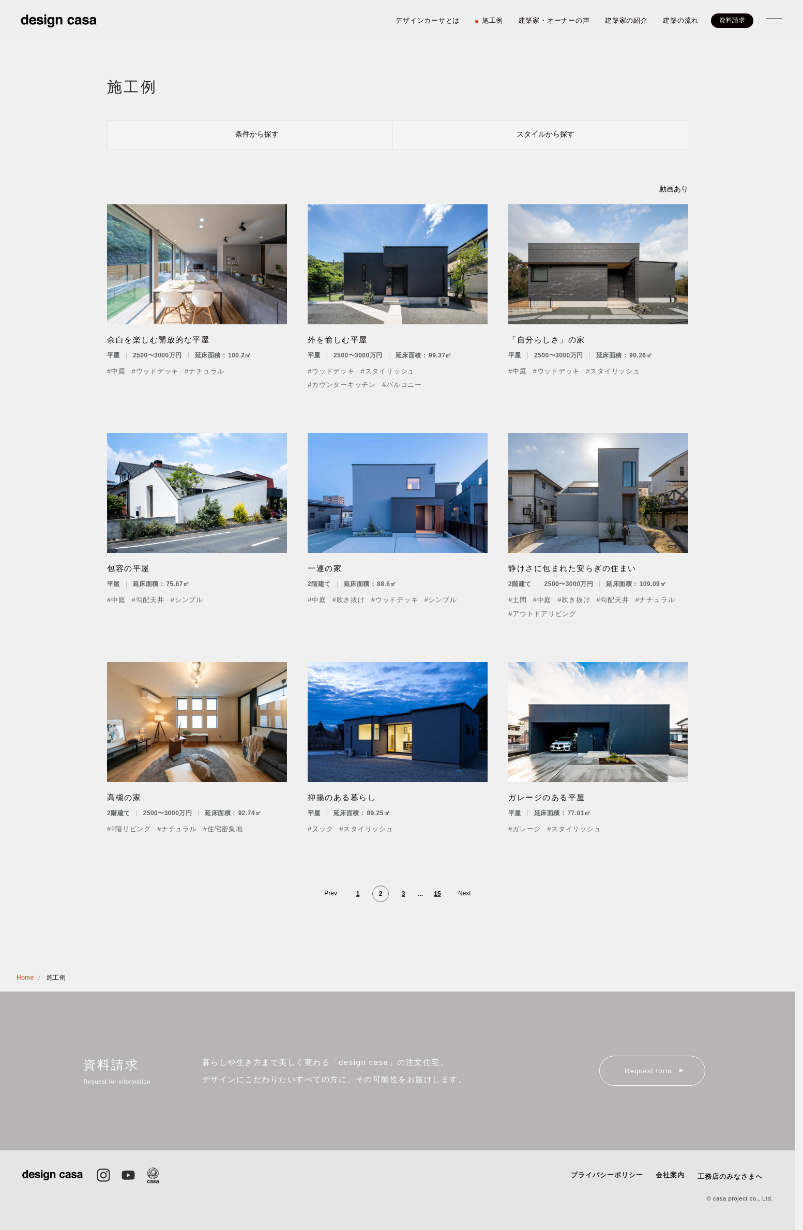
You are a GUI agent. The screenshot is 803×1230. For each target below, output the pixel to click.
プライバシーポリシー (607, 1175)
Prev (330, 893)
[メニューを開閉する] (774, 20)
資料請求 (732, 20)
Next (464, 893)
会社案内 (670, 1175)
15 (437, 893)
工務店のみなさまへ (730, 1176)
